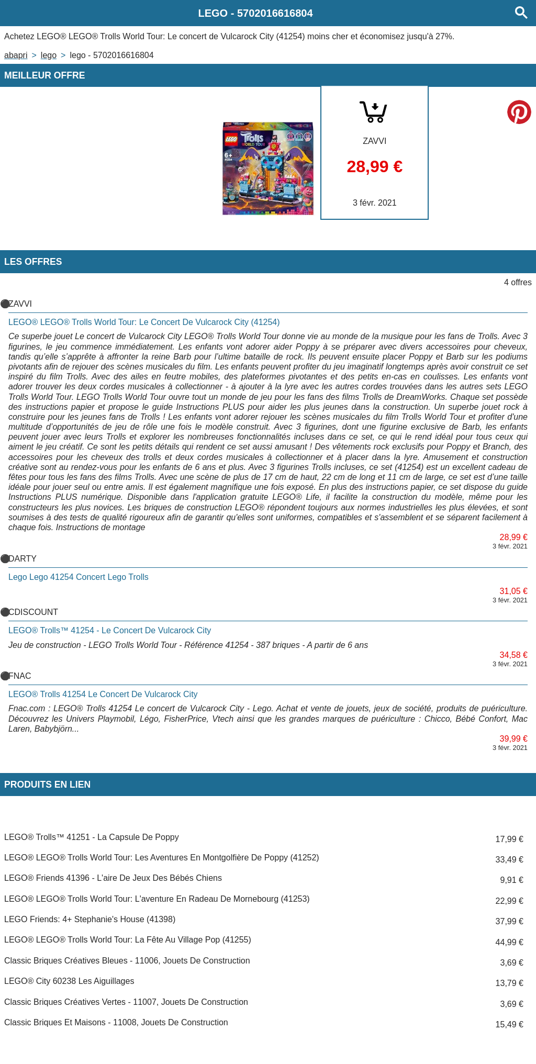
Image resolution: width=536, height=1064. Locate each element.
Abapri (15, 55)
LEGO (49, 55)
